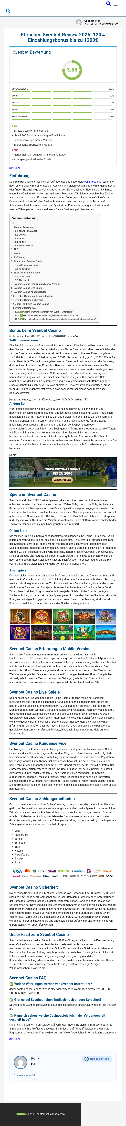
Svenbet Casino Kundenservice (30, 292)
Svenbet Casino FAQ (25, 308)
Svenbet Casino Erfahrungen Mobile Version (37, 284)
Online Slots (24, 276)
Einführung (19, 257)
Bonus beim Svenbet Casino (28, 261)
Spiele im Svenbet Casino (27, 272)
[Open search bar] (108, 4)
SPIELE (22, 242)
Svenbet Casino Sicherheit (29, 300)
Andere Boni (25, 269)
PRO (16, 249)
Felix (97, 20)
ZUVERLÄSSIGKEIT (28, 231)
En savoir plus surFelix (25, 1075)
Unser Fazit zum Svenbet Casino (32, 304)
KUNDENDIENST (26, 245)
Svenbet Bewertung (24, 227)
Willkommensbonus (28, 265)
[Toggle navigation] (115, 4)
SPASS (22, 238)
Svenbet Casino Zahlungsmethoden (33, 296)
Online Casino (93, 181)
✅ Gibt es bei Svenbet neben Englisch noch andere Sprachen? (49, 315)
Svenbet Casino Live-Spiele (28, 288)
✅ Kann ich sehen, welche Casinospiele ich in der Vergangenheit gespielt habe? (58, 319)
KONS (17, 253)
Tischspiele (24, 280)
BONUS (22, 235)
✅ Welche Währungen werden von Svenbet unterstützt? (46, 312)
